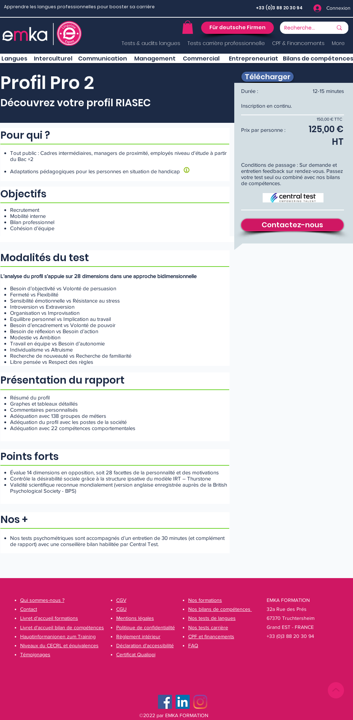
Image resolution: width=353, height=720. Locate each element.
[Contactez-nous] (292, 225)
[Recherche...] (299, 28)
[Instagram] (200, 702)
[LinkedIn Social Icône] (183, 702)
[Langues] (14, 58)
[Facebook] (165, 702)
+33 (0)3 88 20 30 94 (279, 8)
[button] (187, 27)
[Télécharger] (267, 77)
